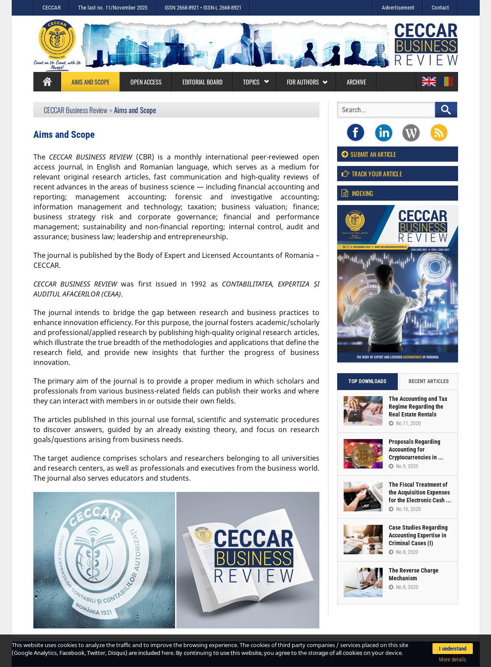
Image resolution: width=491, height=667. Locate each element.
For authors (307, 81)
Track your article (371, 173)
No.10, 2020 (405, 509)
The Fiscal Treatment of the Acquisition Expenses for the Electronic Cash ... (420, 492)
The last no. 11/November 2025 (112, 7)
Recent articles (429, 381)
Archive (356, 81)
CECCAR (51, 7)
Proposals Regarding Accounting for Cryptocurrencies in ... (416, 449)
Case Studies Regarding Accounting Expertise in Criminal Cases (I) (418, 535)
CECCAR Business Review (75, 109)
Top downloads (367, 381)
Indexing (357, 193)
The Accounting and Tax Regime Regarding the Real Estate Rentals (418, 406)
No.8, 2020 (403, 552)
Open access (146, 81)
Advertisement (398, 7)
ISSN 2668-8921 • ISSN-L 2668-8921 (203, 7)
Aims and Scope (91, 81)
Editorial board (202, 81)
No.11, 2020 (405, 423)
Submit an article (369, 154)
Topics (256, 81)
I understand (452, 648)
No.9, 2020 (403, 466)
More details (452, 659)
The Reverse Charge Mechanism (414, 574)
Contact (440, 7)
